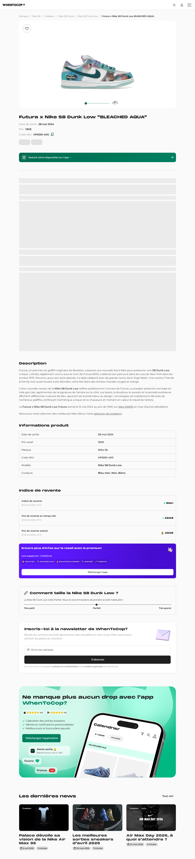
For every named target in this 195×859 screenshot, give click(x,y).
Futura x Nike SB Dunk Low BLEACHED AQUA (128, 16)
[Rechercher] (174, 5)
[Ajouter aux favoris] (27, 28)
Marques (23, 16)
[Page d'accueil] (14, 5)
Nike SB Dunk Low (88, 16)
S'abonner (97, 659)
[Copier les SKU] (52, 134)
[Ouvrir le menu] (189, 5)
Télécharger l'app (98, 572)
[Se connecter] (182, 5)
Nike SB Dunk (66, 16)
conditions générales (93, 666)
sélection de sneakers (107, 413)
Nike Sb (36, 16)
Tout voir (167, 796)
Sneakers (49, 16)
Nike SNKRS (125, 406)
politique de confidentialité (65, 666)
